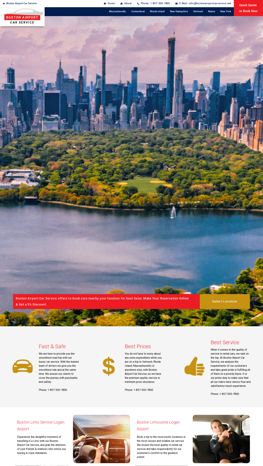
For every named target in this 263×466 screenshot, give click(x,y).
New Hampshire (179, 11)
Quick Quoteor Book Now (248, 8)
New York (225, 11)
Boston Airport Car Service (21, 3)
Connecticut (138, 11)
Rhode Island (157, 11)
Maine (211, 11)
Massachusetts (117, 11)
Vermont (198, 11)
